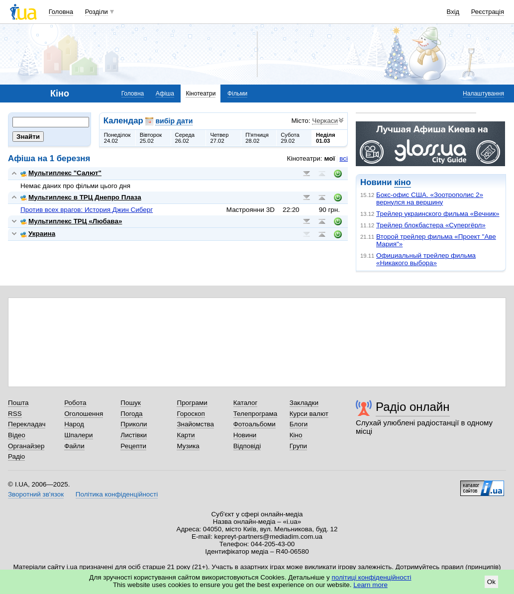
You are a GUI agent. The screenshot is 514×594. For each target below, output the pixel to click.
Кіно (296, 435)
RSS (15, 413)
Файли (74, 446)
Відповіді (247, 446)
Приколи (133, 424)
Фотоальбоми (254, 424)
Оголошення (83, 413)
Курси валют (309, 413)
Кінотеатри (200, 93)
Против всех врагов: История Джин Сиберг (86, 209)
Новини (245, 435)
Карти (186, 435)
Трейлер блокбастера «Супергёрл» (431, 225)
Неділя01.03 (325, 138)
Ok (491, 582)
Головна (61, 11)
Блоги (299, 424)
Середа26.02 (185, 138)
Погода (131, 413)
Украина (37, 233)
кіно (402, 182)
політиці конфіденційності (371, 577)
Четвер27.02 (219, 138)
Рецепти (133, 446)
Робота (75, 402)
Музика (188, 446)
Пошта (18, 402)
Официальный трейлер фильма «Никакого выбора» (426, 259)
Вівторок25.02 (151, 138)
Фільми (237, 93)
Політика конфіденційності (117, 494)
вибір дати (174, 121)
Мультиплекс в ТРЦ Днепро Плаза (80, 197)
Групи (298, 446)
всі (343, 158)
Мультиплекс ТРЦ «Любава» (71, 221)
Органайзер (26, 446)
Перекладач (26, 424)
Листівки (133, 435)
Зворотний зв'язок (36, 494)
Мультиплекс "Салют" (61, 173)
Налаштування (483, 93)
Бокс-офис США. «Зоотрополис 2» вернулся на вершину (429, 198)
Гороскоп (191, 413)
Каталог (245, 402)
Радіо (16, 456)
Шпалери (78, 435)
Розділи (96, 11)
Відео (16, 435)
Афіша (165, 93)
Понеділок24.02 (117, 138)
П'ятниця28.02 (257, 138)
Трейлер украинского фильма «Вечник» (438, 213)
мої (329, 158)
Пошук (130, 402)
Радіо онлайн (413, 406)
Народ (74, 424)
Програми (192, 402)
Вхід (453, 11)
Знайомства (195, 424)
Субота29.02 (290, 138)
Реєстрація (487, 11)
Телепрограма (255, 413)
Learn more (370, 585)
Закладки (304, 402)
